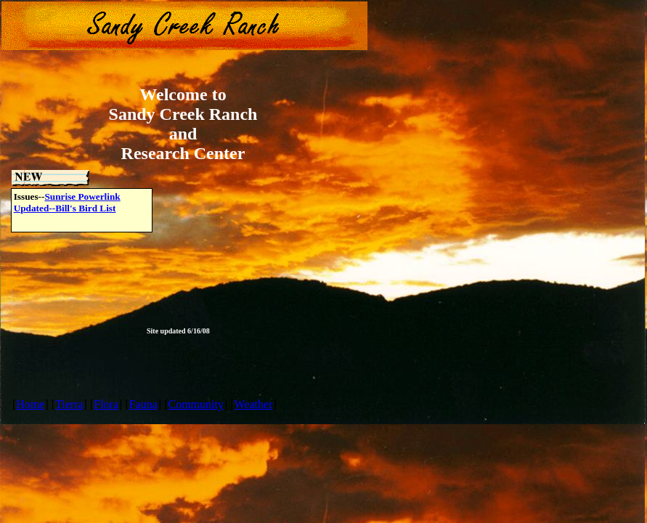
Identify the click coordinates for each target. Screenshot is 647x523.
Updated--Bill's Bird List (65, 208)
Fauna (143, 404)
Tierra (69, 404)
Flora (106, 404)
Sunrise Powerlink (82, 196)
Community (195, 404)
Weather (254, 404)
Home (30, 404)
